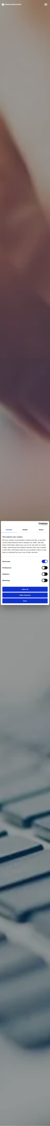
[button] (45, 4)
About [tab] (41, 529)
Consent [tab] (9, 529)
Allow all (25, 589)
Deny (25, 601)
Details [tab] (25, 529)
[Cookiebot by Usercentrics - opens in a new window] (39, 524)
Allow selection (25, 595)
